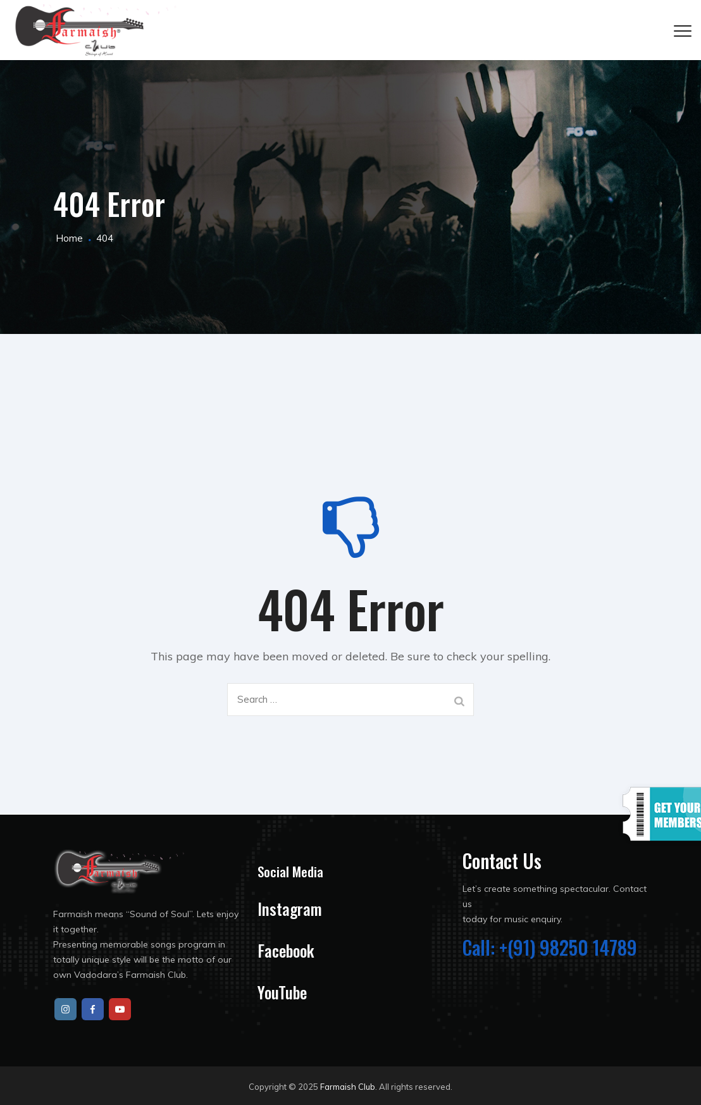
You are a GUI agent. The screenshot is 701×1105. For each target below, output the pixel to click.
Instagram (289, 908)
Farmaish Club (347, 1087)
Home (68, 238)
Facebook (285, 950)
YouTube (282, 992)
